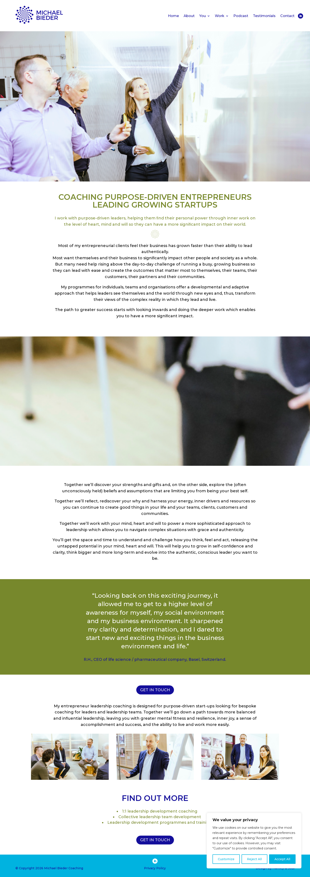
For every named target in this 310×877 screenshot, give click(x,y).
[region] (254, 840)
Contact (287, 16)
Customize (226, 859)
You (202, 16)
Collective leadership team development (159, 816)
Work (219, 16)
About (189, 16)
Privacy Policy (155, 868)
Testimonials (264, 16)
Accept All (282, 859)
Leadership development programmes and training (159, 822)
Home (173, 16)
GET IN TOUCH (155, 690)
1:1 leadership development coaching (159, 811)
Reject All (254, 859)
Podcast (240, 16)
